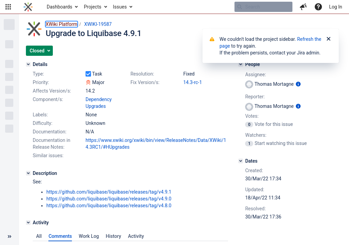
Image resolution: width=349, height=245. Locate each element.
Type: (38, 74)
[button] (8, 7)
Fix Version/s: (145, 82)
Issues (120, 7)
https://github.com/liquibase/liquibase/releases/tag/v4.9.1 (108, 192)
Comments (60, 236)
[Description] (28, 173)
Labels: (40, 114)
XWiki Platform (61, 24)
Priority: (41, 82)
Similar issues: (48, 155)
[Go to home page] (28, 7)
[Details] (28, 64)
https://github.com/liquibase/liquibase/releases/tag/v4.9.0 (108, 198)
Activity (136, 236)
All (39, 236)
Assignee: (255, 74)
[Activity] (28, 222)
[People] (240, 64)
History (113, 236)
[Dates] (240, 161)
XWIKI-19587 (98, 24)
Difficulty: (42, 123)
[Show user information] (298, 84)
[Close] (328, 39)
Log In (335, 7)
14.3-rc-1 (192, 82)
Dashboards (59, 7)
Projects (92, 7)
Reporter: (254, 96)
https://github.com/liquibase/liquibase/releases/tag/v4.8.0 (108, 205)
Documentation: (49, 131)
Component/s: (48, 99)
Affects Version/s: (52, 91)
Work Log (89, 236)
